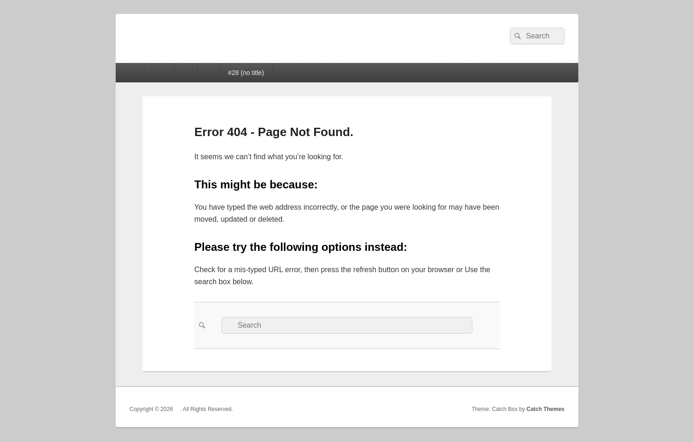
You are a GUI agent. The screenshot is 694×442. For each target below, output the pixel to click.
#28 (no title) (246, 72)
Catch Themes (545, 409)
